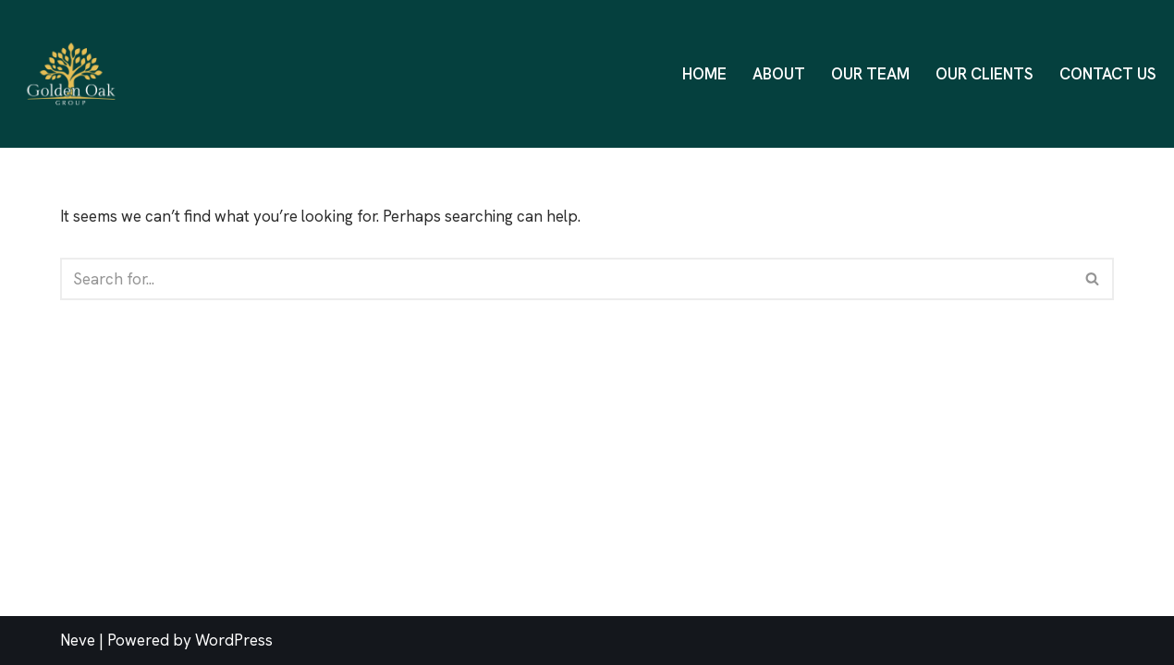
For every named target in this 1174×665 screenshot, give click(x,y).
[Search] (566, 279)
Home (704, 74)
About (778, 74)
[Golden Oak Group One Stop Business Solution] (76, 74)
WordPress (234, 640)
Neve (77, 640)
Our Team (870, 74)
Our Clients (984, 74)
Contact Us (1107, 74)
